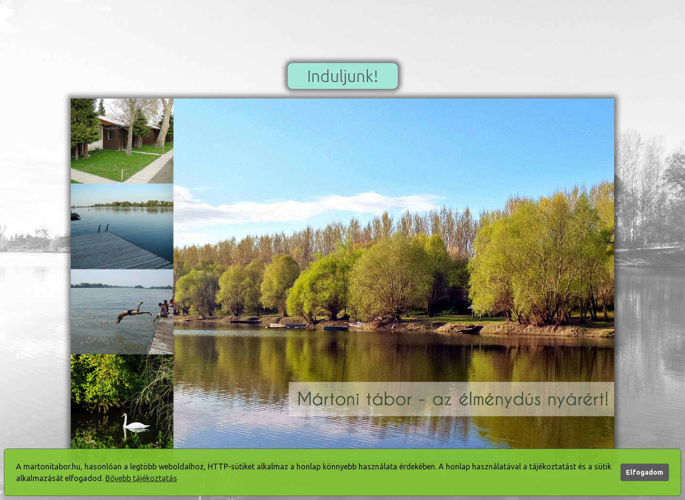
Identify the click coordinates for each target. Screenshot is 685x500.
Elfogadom (644, 472)
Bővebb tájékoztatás (141, 478)
